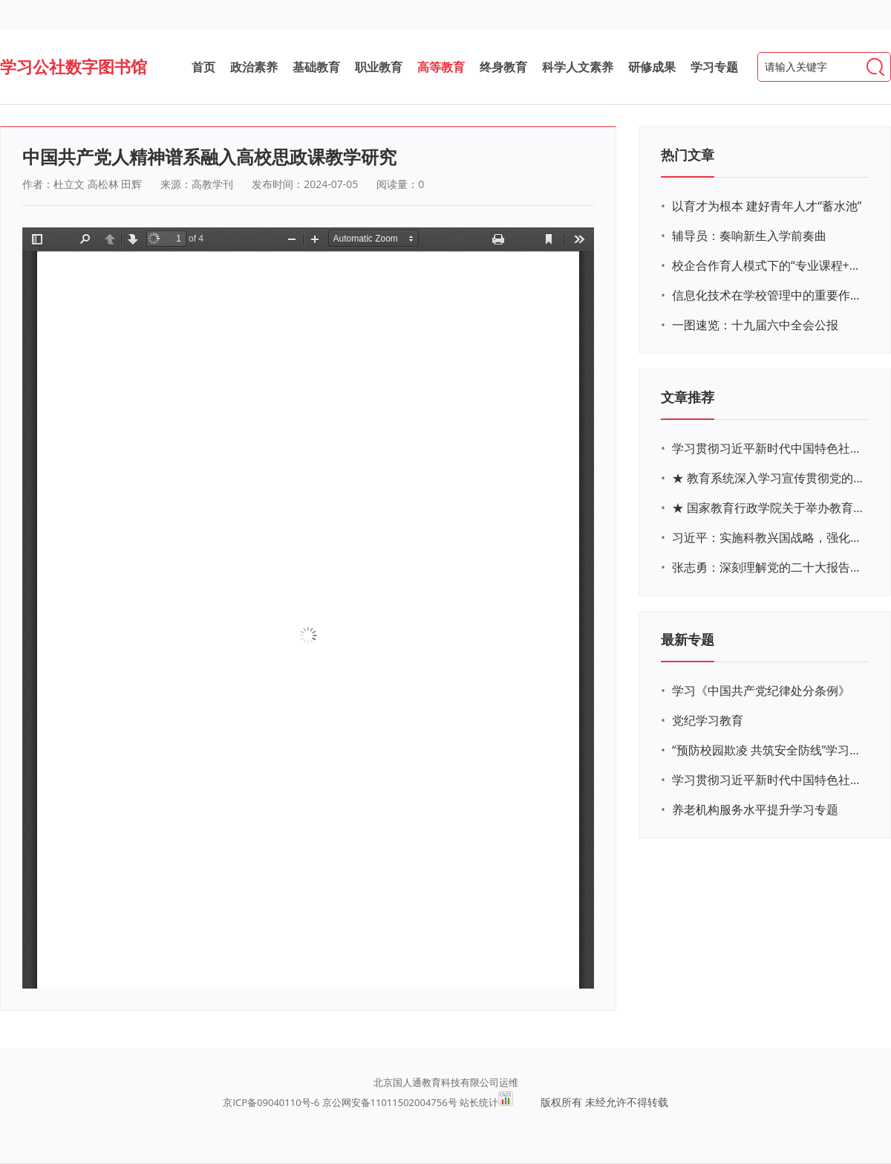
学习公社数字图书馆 (73, 66)
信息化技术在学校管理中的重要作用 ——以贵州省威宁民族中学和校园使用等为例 (768, 295)
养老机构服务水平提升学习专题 (755, 809)
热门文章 (687, 155)
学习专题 (714, 67)
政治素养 (254, 67)
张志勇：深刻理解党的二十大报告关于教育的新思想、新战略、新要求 (768, 567)
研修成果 (652, 67)
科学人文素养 (577, 67)
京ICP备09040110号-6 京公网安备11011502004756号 (340, 1102)
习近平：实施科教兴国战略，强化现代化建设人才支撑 (768, 537)
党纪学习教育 (707, 720)
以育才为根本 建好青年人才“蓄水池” (766, 206)
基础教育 (316, 67)
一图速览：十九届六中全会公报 (755, 325)
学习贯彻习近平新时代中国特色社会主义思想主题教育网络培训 (768, 448)
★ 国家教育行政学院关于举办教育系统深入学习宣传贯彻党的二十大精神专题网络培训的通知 (768, 507)
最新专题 (687, 639)
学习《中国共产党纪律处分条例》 (761, 690)
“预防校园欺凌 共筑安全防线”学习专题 (768, 750)
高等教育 (441, 67)
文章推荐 (687, 397)
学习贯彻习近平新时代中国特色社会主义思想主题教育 (768, 780)
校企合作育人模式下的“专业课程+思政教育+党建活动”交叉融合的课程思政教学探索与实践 (768, 265)
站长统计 (479, 1102)
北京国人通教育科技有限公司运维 (445, 1082)
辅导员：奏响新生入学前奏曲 (749, 235)
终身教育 (503, 67)
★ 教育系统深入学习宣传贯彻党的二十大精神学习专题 (768, 478)
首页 (203, 67)
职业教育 (378, 67)
